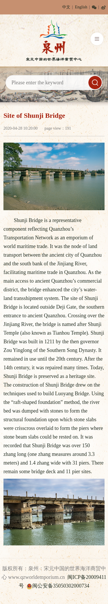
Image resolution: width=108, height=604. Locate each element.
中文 (66, 7)
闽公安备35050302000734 (57, 586)
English (81, 7)
